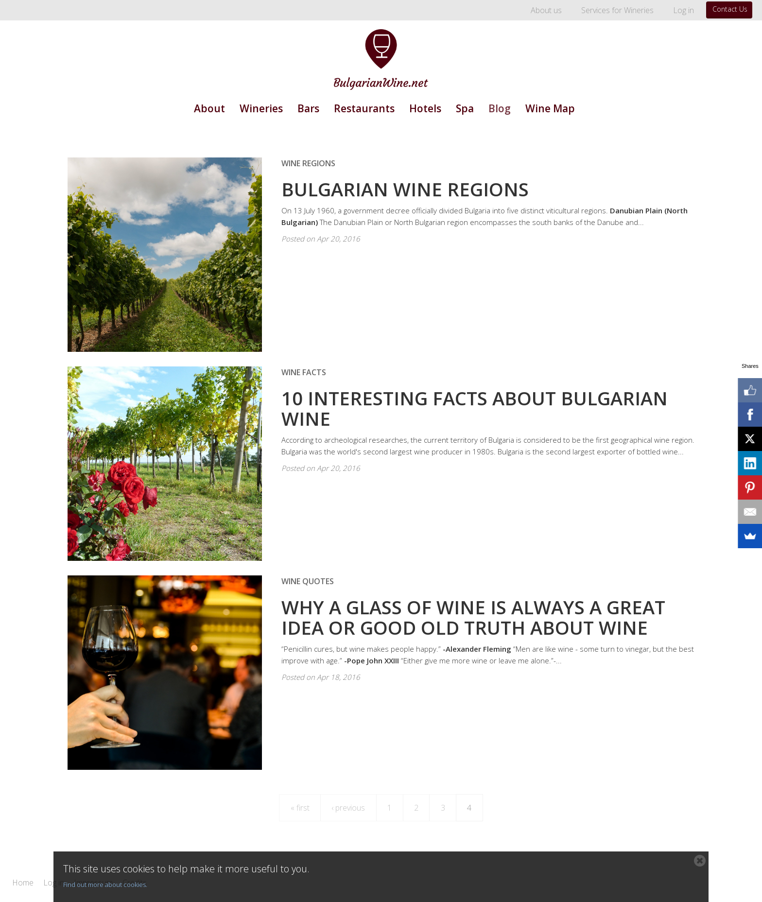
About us (546, 10)
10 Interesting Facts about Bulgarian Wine (474, 408)
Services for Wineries (617, 10)
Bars (308, 108)
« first (300, 807)
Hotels (425, 108)
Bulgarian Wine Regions (405, 189)
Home (23, 883)
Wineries (261, 108)
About (209, 108)
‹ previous (348, 807)
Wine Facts (303, 372)
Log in (683, 10)
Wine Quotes (307, 581)
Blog (499, 108)
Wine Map (550, 108)
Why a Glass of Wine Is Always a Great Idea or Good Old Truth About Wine (473, 617)
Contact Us (729, 9)
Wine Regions (308, 163)
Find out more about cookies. (105, 884)
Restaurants (364, 108)
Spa (465, 108)
